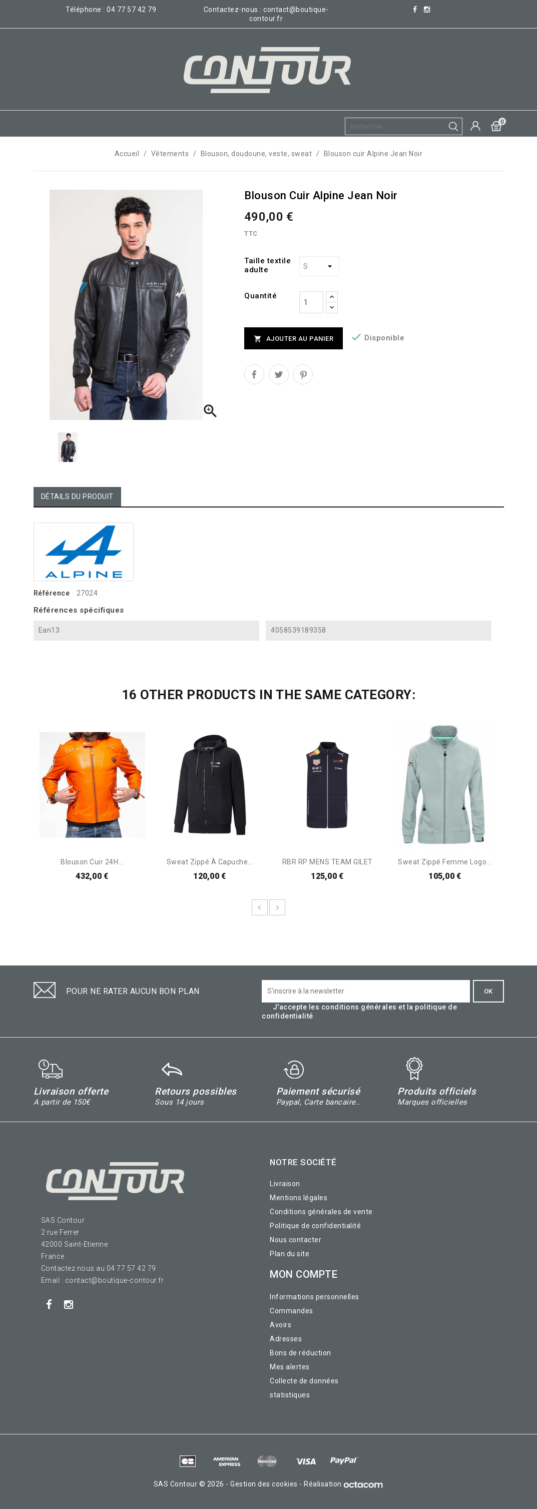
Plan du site (289, 1254)
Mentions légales (298, 1198)
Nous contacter (295, 1240)
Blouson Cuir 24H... (92, 862)
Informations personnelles (314, 1297)
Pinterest (302, 374)
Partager (254, 374)
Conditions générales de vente (321, 1212)
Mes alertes (290, 1367)
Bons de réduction (300, 1353)
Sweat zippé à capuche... (210, 862)
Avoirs (280, 1325)
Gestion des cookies (264, 1484)
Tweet (278, 374)
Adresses (286, 1339)
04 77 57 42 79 (131, 10)
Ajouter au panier (293, 339)
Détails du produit (77, 496)
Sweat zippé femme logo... (445, 862)
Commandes (291, 1311)
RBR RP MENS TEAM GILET (327, 862)
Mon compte (303, 1274)
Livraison (285, 1184)
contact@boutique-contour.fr (114, 1280)
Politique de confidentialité (315, 1226)
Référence (52, 593)
